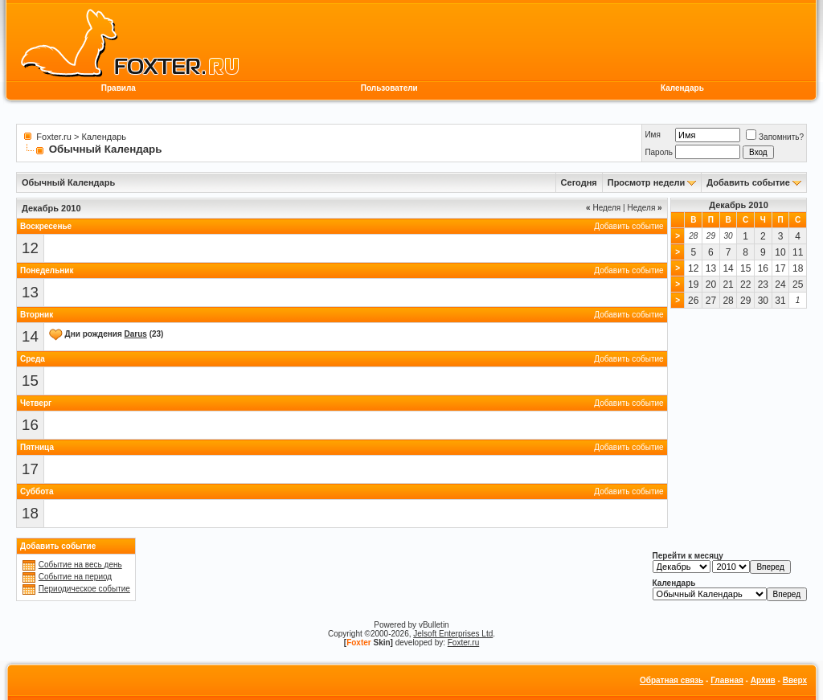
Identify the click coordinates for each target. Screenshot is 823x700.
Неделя (603, 207)
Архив (763, 680)
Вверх (795, 680)
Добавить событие (748, 182)
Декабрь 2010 (738, 205)
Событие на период (75, 576)
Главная (726, 680)
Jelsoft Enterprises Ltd (453, 633)
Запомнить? (775, 137)
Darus (136, 334)
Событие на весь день (80, 564)
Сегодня (579, 182)
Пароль (659, 152)
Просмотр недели (647, 182)
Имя (652, 134)
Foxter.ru (53, 136)
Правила (118, 88)
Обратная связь (671, 680)
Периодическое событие (84, 588)
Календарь (682, 88)
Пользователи (389, 88)
